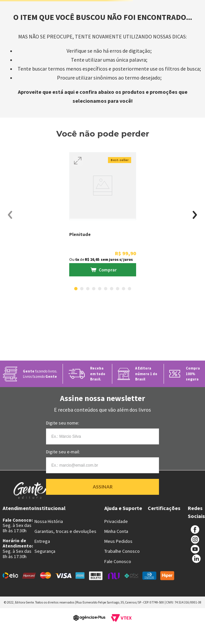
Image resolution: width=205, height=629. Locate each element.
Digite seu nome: (62, 423)
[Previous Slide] (10, 214)
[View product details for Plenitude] (102, 215)
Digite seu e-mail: (63, 451)
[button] (78, 161)
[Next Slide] (195, 214)
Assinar (103, 486)
